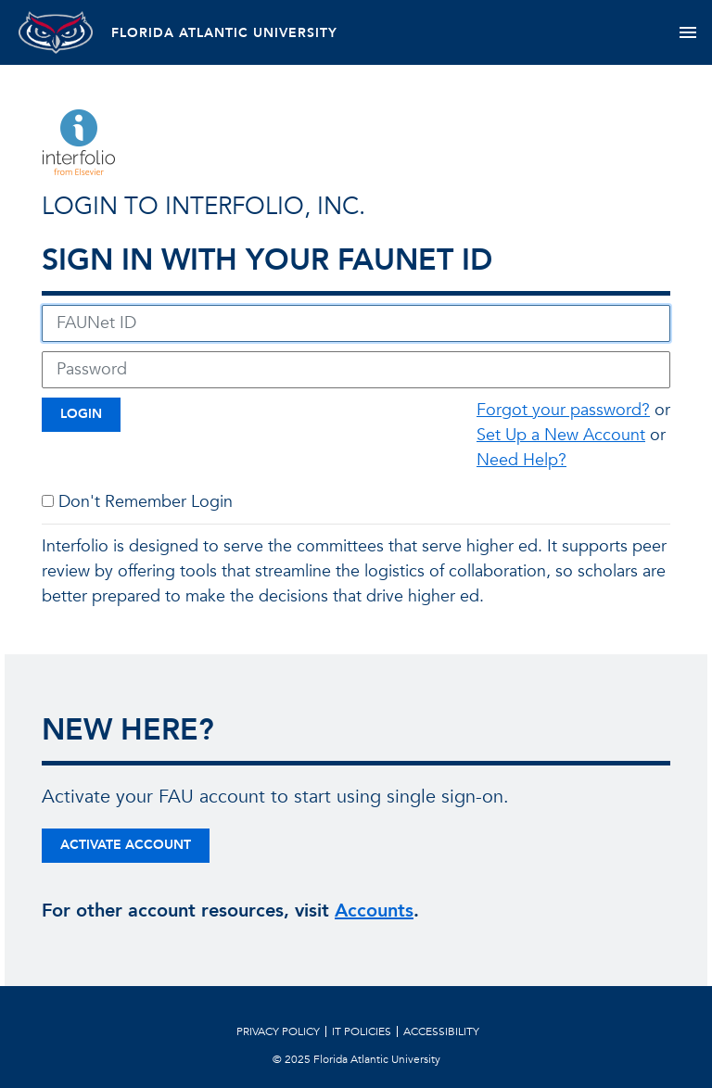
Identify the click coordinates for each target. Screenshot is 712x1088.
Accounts (374, 910)
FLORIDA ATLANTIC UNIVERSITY (224, 33)
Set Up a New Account (561, 435)
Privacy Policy (278, 1031)
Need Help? (521, 460)
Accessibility (441, 1031)
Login (81, 414)
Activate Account (125, 845)
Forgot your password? (563, 410)
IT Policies (361, 1031)
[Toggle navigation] (687, 32)
